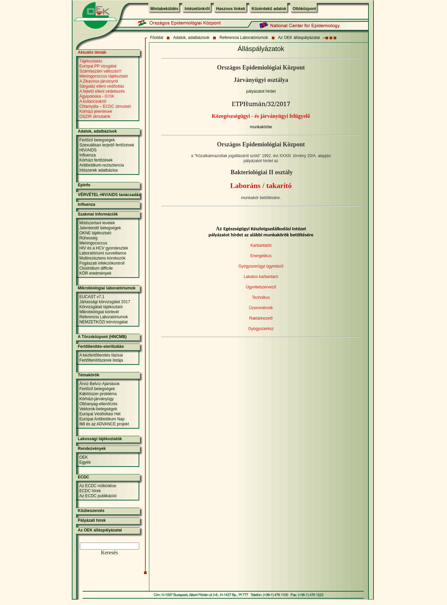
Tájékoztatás (90, 61)
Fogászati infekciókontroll (102, 263)
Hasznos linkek (230, 8)
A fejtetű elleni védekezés (102, 91)
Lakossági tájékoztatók (100, 438)
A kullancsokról (92, 101)
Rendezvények (92, 448)
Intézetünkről (197, 8)
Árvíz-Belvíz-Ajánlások (99, 383)
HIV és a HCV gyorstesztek (103, 248)
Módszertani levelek (97, 223)
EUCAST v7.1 (91, 296)
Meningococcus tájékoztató (103, 76)
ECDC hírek (90, 490)
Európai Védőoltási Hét (99, 414)
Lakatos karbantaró (261, 276)
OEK (83, 457)
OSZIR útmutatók (94, 116)
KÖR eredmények (95, 273)
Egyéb (85, 462)
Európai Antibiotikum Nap (102, 419)
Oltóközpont (304, 8)
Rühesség (88, 238)
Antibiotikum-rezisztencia (101, 165)
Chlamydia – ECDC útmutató (105, 106)
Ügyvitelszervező (261, 287)
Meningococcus (93, 243)
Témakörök (88, 375)
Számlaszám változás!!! (100, 71)
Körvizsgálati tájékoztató (100, 307)
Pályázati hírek (92, 520)
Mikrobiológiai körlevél (99, 312)
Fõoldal (156, 37)
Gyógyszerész (261, 328)
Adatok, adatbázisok (191, 37)
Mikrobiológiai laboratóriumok (107, 288)
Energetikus (260, 255)
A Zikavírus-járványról (98, 81)
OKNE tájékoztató (95, 233)
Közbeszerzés (91, 510)
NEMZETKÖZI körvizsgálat (103, 322)
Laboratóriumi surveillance (102, 253)
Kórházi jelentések (95, 111)
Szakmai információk (98, 214)
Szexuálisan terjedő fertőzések (106, 145)
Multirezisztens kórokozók (102, 258)
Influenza (87, 155)
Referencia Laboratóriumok (243, 37)
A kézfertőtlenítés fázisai (100, 355)
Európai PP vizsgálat (97, 66)
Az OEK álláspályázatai (299, 37)
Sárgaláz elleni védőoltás (101, 86)
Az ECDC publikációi (97, 496)
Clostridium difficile (96, 268)
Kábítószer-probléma (97, 393)
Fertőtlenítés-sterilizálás (101, 346)
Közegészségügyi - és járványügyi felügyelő (261, 116)
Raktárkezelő (260, 318)
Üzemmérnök (261, 308)
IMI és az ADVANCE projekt (104, 424)
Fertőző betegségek (97, 140)
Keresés (109, 552)
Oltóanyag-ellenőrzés (98, 404)
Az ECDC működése (97, 485)
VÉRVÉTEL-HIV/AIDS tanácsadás (109, 194)
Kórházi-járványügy (96, 399)
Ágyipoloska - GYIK (96, 96)
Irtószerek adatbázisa (98, 170)
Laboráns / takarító (261, 185)
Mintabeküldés (164, 8)
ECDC (83, 477)
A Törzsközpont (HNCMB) (102, 336)
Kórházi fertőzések (95, 160)
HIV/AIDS (87, 150)
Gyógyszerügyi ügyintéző (260, 266)
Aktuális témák (92, 52)
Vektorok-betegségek (98, 409)
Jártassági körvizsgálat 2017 (104, 301)
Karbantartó (260, 245)
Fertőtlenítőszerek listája (101, 360)
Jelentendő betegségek (100, 228)
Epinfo (84, 185)
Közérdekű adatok (269, 8)
